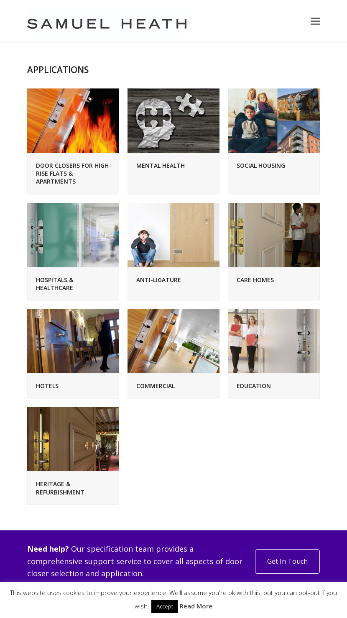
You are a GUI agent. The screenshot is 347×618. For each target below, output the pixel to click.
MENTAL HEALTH (160, 165)
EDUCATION (254, 386)
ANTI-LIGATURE (158, 280)
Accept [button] (164, 606)
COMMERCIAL (155, 386)
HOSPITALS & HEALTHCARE (54, 284)
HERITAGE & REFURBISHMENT (60, 488)
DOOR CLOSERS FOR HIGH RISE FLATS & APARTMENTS (72, 173)
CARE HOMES (255, 280)
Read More (196, 606)
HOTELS (47, 386)
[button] (315, 21)
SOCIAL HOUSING (261, 165)
